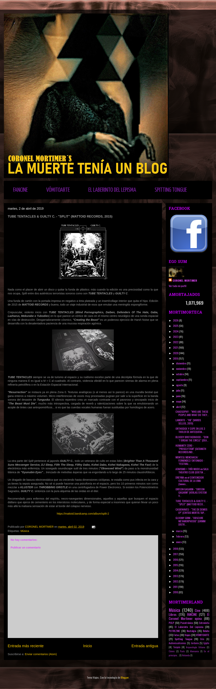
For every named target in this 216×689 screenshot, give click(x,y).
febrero (180, 536)
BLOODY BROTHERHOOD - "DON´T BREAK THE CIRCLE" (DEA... (192, 438)
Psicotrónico (186, 623)
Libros (172, 614)
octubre (180, 374)
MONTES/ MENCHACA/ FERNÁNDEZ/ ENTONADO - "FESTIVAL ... (190, 460)
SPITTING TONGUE (171, 190)
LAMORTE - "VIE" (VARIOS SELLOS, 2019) (188, 421)
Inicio (87, 646)
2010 (176, 592)
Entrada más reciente (26, 646)
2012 (176, 581)
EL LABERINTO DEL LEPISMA (112, 190)
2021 (176, 347)
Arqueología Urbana (195, 647)
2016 (176, 560)
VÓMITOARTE (58, 190)
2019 (176, 358)
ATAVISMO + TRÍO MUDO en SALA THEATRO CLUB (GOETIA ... (192, 470)
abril (178, 407)
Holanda (186, 655)
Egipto (206, 643)
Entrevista (204, 623)
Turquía (176, 647)
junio (178, 396)
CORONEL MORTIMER (185, 280)
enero (179, 542)
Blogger (125, 677)
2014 (176, 570)
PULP (171, 623)
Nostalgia (191, 631)
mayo (179, 401)
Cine (197, 610)
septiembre (182, 380)
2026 (176, 320)
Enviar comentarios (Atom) (41, 654)
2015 (176, 565)
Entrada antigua (145, 646)
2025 (176, 326)
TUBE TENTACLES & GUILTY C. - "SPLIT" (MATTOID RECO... (192, 502)
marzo (179, 531)
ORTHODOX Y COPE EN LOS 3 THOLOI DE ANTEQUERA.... (190, 430)
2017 (176, 554)
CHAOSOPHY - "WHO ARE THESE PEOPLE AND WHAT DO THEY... (192, 413)
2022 (176, 342)
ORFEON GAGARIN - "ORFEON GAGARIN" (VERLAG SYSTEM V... (191, 492)
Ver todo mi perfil (177, 286)
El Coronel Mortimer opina (189, 616)
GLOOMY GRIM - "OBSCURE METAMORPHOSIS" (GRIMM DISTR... (190, 521)
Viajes (188, 635)
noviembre (181, 369)
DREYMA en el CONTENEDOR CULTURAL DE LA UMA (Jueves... (190, 480)
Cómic (172, 651)
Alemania (194, 651)
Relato (206, 631)
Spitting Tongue (183, 639)
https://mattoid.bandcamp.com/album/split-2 (83, 513)
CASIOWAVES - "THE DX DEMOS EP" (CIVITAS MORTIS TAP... (191, 511)
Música (24, 530)
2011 (175, 587)
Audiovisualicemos (177, 643)
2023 (176, 337)
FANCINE (20, 190)
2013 (176, 576)
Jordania (195, 643)
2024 (176, 331)
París (182, 651)
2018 (176, 549)
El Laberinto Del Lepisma (189, 627)
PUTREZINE (174, 631)
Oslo (202, 639)
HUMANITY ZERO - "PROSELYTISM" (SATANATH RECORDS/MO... (191, 448)
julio (178, 390)
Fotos (176, 635)
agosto (180, 385)
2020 (176, 353)
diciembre (181, 363)
